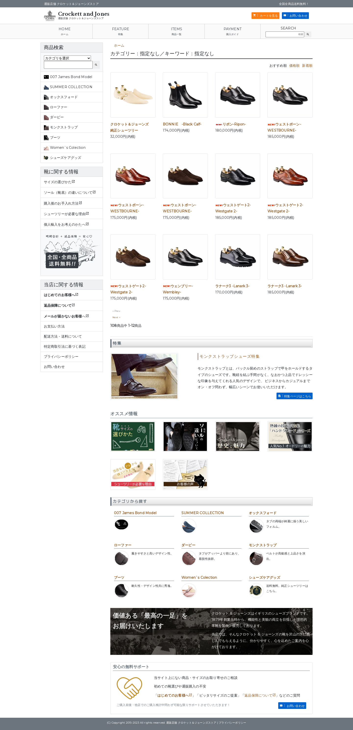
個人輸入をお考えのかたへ (65, 224)
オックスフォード (263, 513)
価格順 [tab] (294, 65)
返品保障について (258, 695)
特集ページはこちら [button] (297, 396)
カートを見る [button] (268, 15)
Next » (116, 317)
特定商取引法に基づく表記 (65, 346)
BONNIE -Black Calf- (182, 124)
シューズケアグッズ (264, 577)
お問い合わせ (54, 366)
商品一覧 (177, 34)
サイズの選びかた (58, 182)
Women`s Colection (199, 577)
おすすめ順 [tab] (278, 65)
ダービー (188, 545)
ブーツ (119, 577)
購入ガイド (232, 34)
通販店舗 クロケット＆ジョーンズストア (81, 18)
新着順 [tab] (307, 65)
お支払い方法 (54, 326)
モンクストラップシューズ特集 (230, 356)
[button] (307, 34)
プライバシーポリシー (61, 356)
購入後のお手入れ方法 (61, 203)
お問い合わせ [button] (298, 15)
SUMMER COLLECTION (202, 513)
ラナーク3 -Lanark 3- (232, 286)
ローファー (122, 545)
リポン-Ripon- (230, 124)
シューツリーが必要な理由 (65, 214)
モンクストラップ (263, 545)
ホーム (64, 34)
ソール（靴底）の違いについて (68, 192)
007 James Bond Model (135, 513)
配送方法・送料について (63, 336)
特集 (120, 34)
